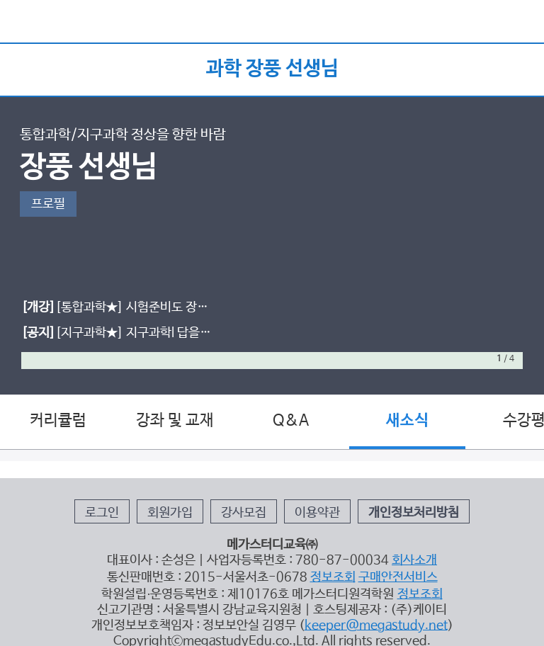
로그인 (102, 513)
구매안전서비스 (398, 577)
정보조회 (333, 577)
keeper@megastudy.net (376, 625)
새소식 (407, 420)
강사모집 (243, 513)
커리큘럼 (58, 421)
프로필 (48, 204)
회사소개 (414, 560)
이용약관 (317, 513)
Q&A (291, 421)
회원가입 (170, 513)
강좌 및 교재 (175, 421)
